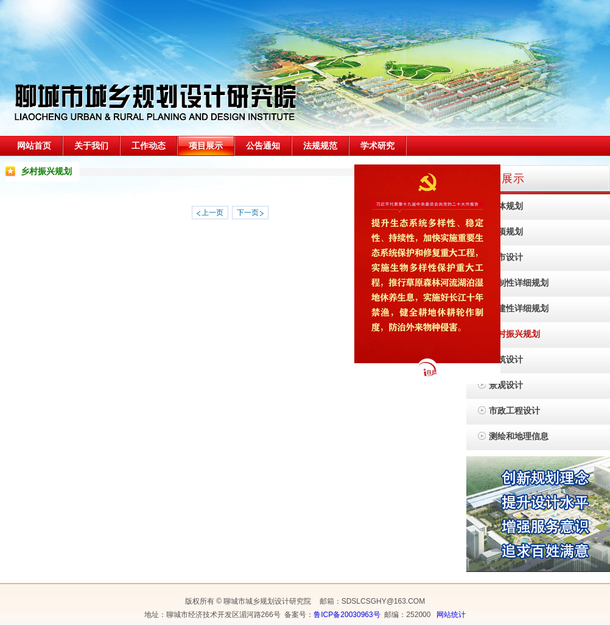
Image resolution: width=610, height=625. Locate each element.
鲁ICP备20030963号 (347, 614)
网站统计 (451, 614)
